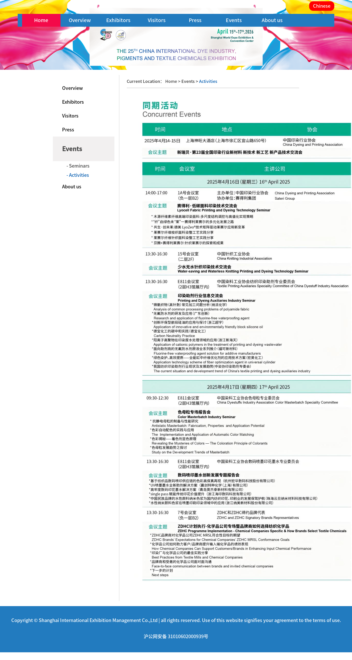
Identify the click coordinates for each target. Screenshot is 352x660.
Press (195, 20)
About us (272, 20)
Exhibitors (118, 20)
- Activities (77, 175)
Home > (173, 81)
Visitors (156, 20)
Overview (80, 20)
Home (41, 20)
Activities (207, 81)
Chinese (321, 6)
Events (234, 20)
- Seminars (78, 165)
